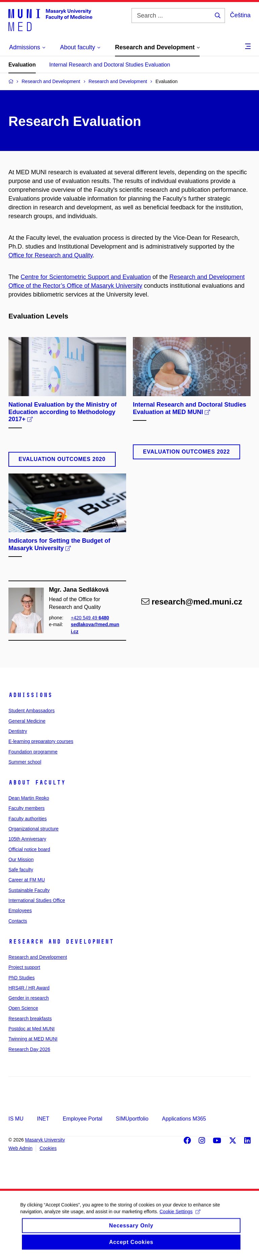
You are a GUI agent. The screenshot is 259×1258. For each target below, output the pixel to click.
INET (43, 1119)
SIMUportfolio (132, 1119)
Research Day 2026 (29, 1049)
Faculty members (26, 808)
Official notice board (29, 849)
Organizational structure (33, 828)
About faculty (36, 782)
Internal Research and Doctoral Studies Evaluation (109, 65)
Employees (20, 910)
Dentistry (17, 731)
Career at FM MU (26, 879)
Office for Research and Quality (50, 255)
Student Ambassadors (31, 710)
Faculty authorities (27, 818)
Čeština (240, 15)
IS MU (15, 1119)
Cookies (48, 1148)
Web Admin (20, 1148)
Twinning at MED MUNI (32, 1039)
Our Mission (21, 859)
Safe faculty (20, 869)
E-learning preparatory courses (40, 741)
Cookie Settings (180, 1218)
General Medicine (27, 721)
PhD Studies (21, 977)
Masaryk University (45, 1140)
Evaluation (22, 65)
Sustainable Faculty (29, 890)
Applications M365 (184, 1119)
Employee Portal (82, 1119)
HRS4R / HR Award (29, 988)
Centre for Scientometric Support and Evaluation (86, 277)
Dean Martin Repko (28, 798)
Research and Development (61, 941)
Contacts (17, 921)
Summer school (24, 762)
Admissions (30, 695)
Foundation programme (33, 751)
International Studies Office (36, 900)
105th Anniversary (27, 839)
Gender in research (28, 998)
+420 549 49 (90, 617)
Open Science (23, 1008)
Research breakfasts (30, 1018)
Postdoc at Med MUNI (31, 1028)
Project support (24, 967)
